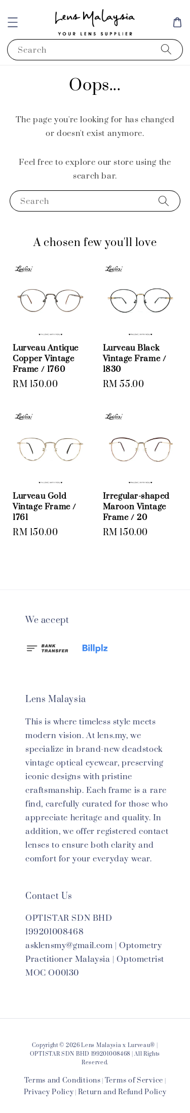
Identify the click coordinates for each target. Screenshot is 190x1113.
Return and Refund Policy (122, 1092)
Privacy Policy (49, 1092)
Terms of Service (134, 1080)
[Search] (166, 49)
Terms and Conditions (62, 1080)
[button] (13, 22)
